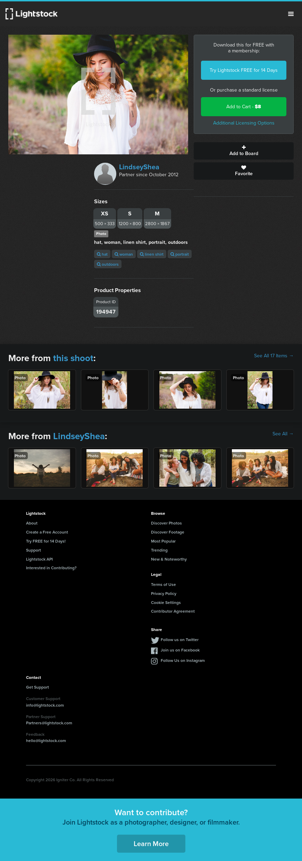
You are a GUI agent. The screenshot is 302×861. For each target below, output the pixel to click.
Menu (290, 13)
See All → (283, 433)
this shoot (73, 358)
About (31, 523)
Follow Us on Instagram (183, 660)
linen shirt (151, 254)
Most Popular (163, 541)
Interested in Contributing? (51, 568)
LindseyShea (139, 167)
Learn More (151, 843)
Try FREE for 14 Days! (46, 541)
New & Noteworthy (169, 559)
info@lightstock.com (45, 705)
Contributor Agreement (173, 611)
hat (102, 254)
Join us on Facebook (180, 650)
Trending (159, 550)
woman (124, 254)
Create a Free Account (47, 532)
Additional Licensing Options (244, 123)
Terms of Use (163, 584)
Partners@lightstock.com (49, 723)
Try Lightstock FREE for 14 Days (244, 70)
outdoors (108, 264)
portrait (179, 254)
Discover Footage (167, 532)
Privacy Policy (163, 593)
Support (33, 550)
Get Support (37, 687)
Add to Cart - (243, 106)
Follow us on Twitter (180, 639)
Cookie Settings (166, 602)
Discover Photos (166, 523)
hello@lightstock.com (46, 740)
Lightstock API (39, 559)
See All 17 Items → (274, 355)
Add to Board (243, 151)
